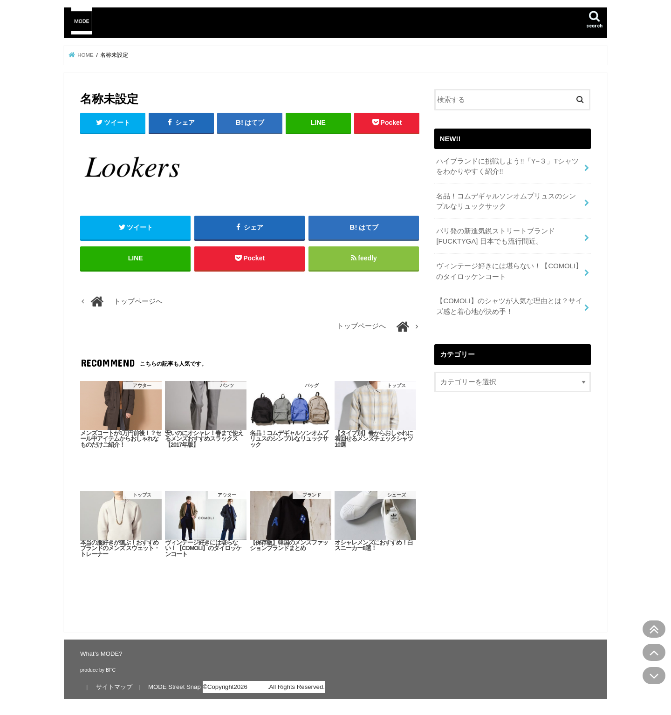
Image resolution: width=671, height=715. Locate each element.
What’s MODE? (101, 653)
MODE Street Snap (174, 686)
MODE (258, 686)
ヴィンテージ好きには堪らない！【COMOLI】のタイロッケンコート (509, 271)
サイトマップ (114, 686)
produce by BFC (98, 670)
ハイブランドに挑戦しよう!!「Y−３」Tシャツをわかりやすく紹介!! (507, 166)
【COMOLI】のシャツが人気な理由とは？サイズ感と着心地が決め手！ (509, 306)
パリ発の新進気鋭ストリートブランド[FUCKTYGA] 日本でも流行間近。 (495, 236)
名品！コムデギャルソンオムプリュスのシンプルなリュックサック (506, 201)
